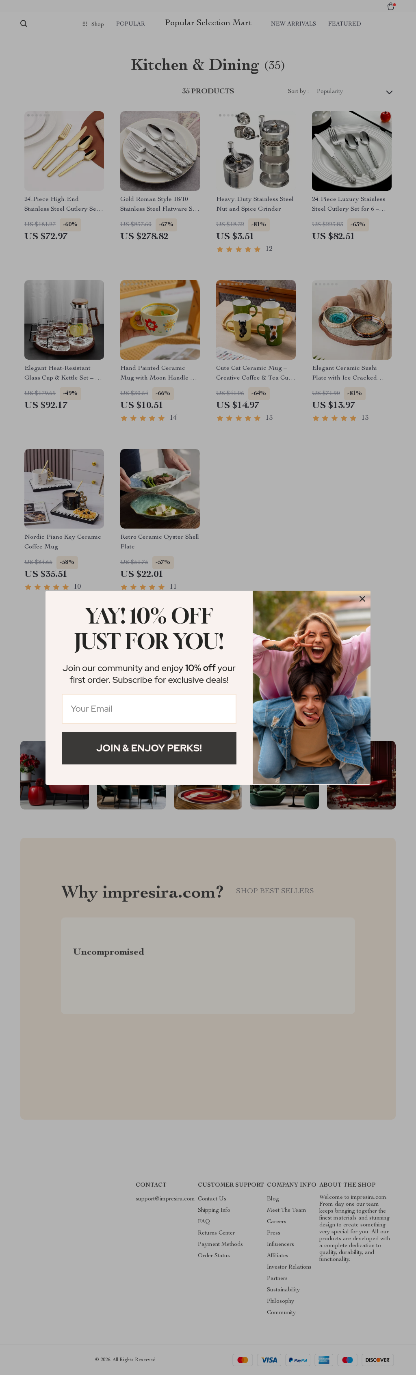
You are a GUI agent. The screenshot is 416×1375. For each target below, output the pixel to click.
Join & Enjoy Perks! (149, 748)
